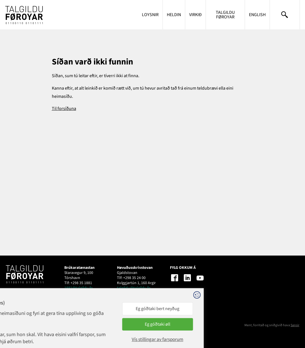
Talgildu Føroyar (225, 14)
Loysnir (150, 15)
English (257, 15)
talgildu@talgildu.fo (134, 288)
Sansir (295, 325)
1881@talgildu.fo (78, 288)
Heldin (174, 15)
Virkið (195, 15)
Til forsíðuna (64, 108)
